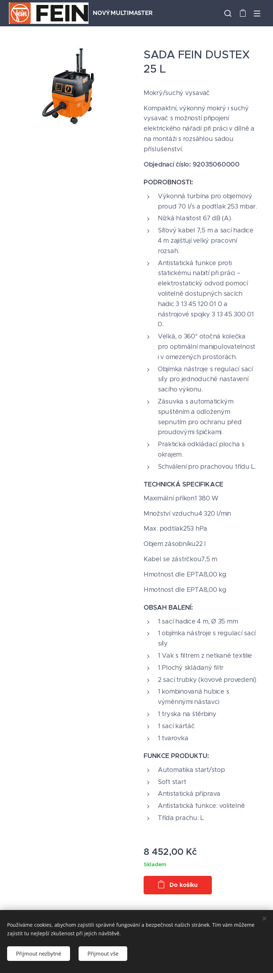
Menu (257, 13)
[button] (228, 13)
